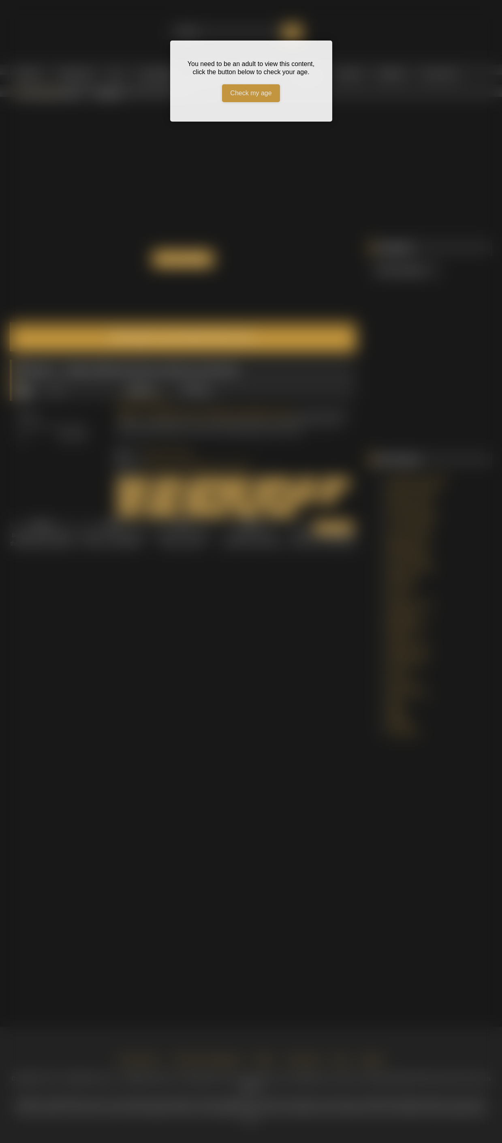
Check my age (250, 93)
